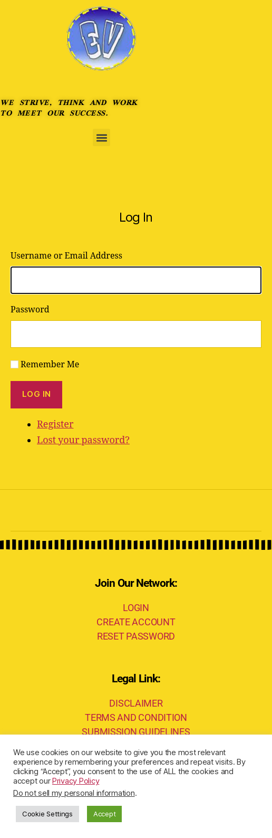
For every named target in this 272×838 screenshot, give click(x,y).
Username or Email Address (66, 256)
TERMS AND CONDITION (136, 717)
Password (30, 309)
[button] (101, 137)
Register (55, 424)
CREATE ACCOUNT (135, 621)
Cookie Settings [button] (47, 814)
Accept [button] (104, 814)
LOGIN (136, 607)
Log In (36, 394)
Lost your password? (83, 440)
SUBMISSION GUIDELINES (136, 731)
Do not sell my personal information (74, 793)
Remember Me (50, 364)
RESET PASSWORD (136, 636)
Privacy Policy (75, 781)
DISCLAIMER (135, 703)
